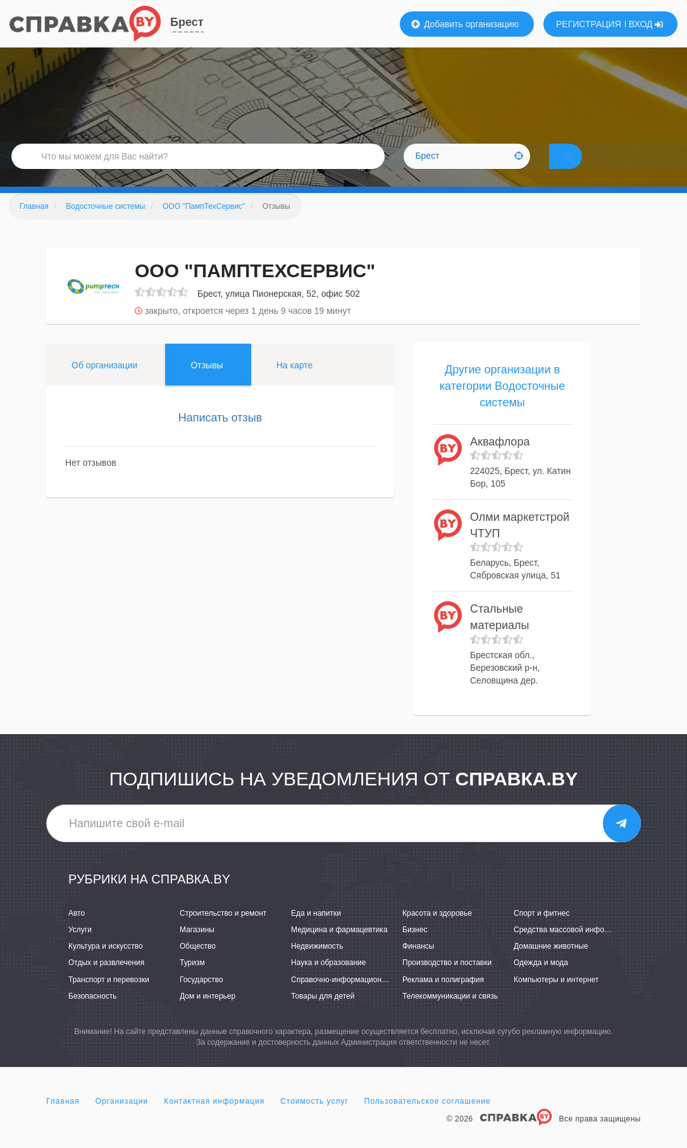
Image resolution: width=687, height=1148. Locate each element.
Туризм (192, 980)
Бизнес (414, 947)
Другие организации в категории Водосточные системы (502, 403)
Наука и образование (328, 980)
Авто (76, 931)
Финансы (418, 963)
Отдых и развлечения (106, 980)
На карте (294, 383)
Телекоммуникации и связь (450, 1013)
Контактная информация (214, 1118)
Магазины (197, 947)
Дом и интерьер (207, 1013)
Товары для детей (322, 1013)
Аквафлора (499, 458)
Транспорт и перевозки (108, 996)
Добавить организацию (465, 24)
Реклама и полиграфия (443, 996)
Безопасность (92, 1013)
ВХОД (646, 24)
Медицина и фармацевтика (339, 947)
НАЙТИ (585, 167)
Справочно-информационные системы (359, 996)
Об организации (104, 383)
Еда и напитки (316, 931)
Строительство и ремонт (223, 931)
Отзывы (206, 383)
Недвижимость (317, 963)
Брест (187, 22)
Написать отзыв (220, 435)
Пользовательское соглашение (427, 1118)
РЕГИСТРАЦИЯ (588, 24)
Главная (63, 1118)
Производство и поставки (447, 980)
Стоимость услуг (314, 1118)
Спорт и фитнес (542, 931)
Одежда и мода (541, 980)
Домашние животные (551, 963)
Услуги (80, 947)
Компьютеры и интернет (556, 996)
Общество (198, 963)
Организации (122, 1118)
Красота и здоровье (437, 931)
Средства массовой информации (572, 947)
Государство (201, 996)
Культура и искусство (105, 963)
